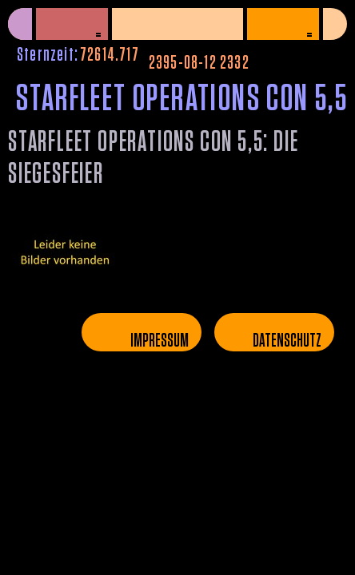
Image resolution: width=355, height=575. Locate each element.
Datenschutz (287, 341)
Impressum (159, 341)
